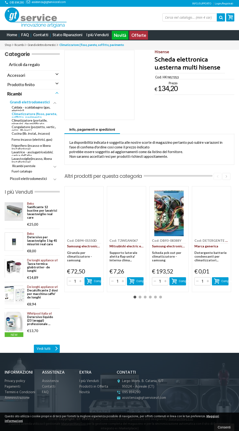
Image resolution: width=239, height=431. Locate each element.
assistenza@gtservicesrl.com (46, 2)
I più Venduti (97, 35)
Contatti (40, 35)
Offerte (138, 35)
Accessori (16, 75)
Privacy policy (15, 381)
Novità (120, 35)
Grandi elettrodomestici (30, 102)
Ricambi (14, 93)
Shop (8, 45)
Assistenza (50, 381)
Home (12, 35)
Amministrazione (17, 398)
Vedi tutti (47, 348)
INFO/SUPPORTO (201, 3)
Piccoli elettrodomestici (28, 178)
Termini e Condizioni (20, 392)
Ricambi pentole (23, 166)
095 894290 (14, 2)
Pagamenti (12, 386)
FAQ (25, 35)
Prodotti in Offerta (93, 386)
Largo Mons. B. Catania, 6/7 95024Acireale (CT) (140, 383)
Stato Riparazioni (67, 35)
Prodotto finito (21, 84)
